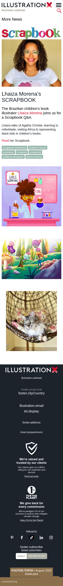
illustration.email (31, 406)
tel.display (31, 411)
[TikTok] (31, 539)
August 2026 (31, 570)
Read (5, 140)
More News (12, 19)
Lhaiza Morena (30, 113)
